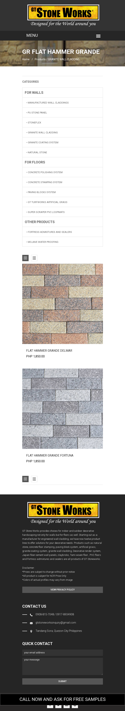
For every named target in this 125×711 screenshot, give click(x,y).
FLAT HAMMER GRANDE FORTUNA (49, 455)
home (26, 59)
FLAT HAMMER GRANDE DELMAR (49, 350)
